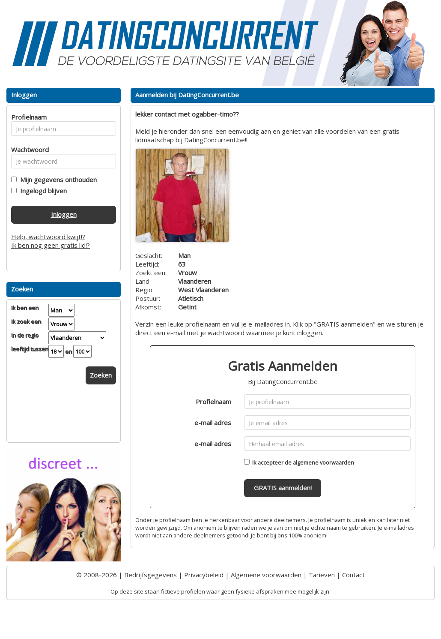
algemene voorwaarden (323, 462)
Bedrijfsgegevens (150, 574)
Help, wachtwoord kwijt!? (48, 236)
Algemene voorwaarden (266, 574)
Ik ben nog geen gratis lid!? (50, 245)
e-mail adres (212, 422)
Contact (353, 574)
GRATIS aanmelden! (283, 487)
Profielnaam (213, 401)
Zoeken (101, 375)
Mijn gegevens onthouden (57, 179)
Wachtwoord (27, 149)
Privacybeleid (203, 574)
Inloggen (64, 214)
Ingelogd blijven (42, 190)
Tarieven (322, 574)
